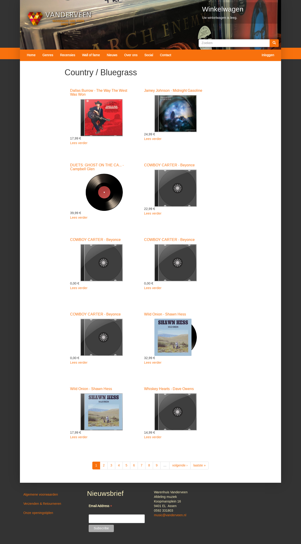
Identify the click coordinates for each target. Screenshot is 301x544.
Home (31, 55)
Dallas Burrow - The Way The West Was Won (98, 92)
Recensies (67, 55)
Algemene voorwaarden (40, 495)
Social (148, 55)
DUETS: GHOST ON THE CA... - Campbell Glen (97, 167)
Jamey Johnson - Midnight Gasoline (173, 90)
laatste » (199, 465)
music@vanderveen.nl (170, 515)
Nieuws (112, 55)
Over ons (130, 55)
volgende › (180, 465)
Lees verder (79, 143)
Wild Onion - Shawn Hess (165, 314)
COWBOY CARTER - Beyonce (169, 165)
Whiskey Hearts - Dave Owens (169, 389)
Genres (47, 55)
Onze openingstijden (38, 513)
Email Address (100, 506)
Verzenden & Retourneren (42, 504)
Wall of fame (91, 55)
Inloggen (268, 55)
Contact (165, 55)
